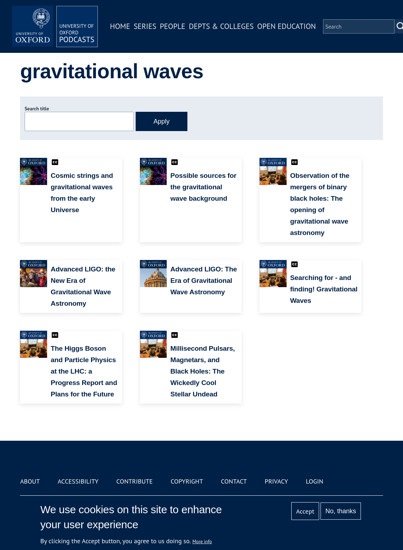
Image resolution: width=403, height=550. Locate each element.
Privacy (276, 481)
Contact (234, 481)
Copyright (187, 481)
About (30, 481)
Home (120, 26)
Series (145, 26)
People (172, 26)
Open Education (286, 26)
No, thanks (341, 511)
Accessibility (78, 481)
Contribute (134, 481)
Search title (37, 108)
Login (314, 481)
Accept (305, 511)
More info (202, 541)
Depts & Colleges (221, 26)
